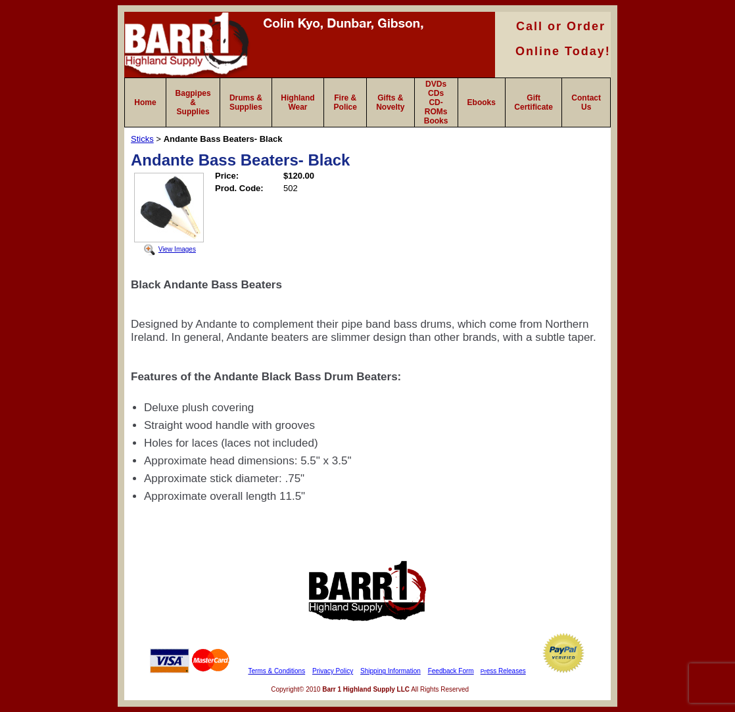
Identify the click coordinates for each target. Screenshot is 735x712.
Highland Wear (297, 102)
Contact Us (586, 102)
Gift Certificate (533, 102)
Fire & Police (345, 102)
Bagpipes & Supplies (193, 102)
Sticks (142, 139)
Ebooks (481, 102)
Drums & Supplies (245, 102)
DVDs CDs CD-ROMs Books (436, 102)
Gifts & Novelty (390, 102)
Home (145, 102)
